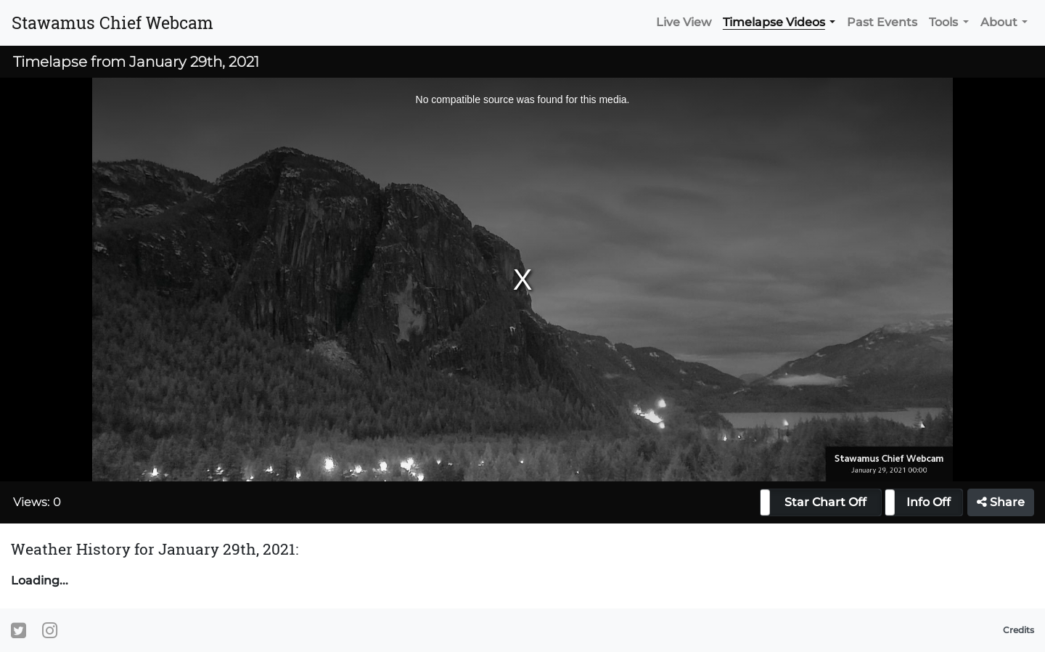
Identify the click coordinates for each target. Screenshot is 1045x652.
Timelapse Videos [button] (774, 22)
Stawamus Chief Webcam (112, 22)
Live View (683, 22)
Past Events (882, 22)
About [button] (998, 22)
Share (1001, 502)
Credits (1018, 629)
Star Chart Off (825, 502)
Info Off (928, 502)
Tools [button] (943, 22)
